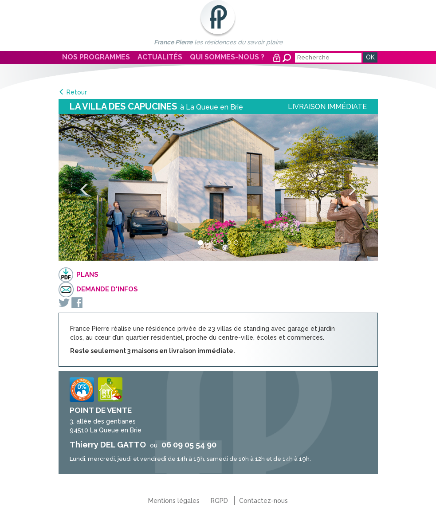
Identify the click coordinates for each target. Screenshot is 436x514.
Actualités (159, 57)
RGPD (219, 500)
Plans (87, 275)
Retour (77, 92)
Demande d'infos (107, 289)
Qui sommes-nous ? (227, 57)
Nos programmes (96, 57)
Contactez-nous (263, 500)
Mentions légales (174, 500)
